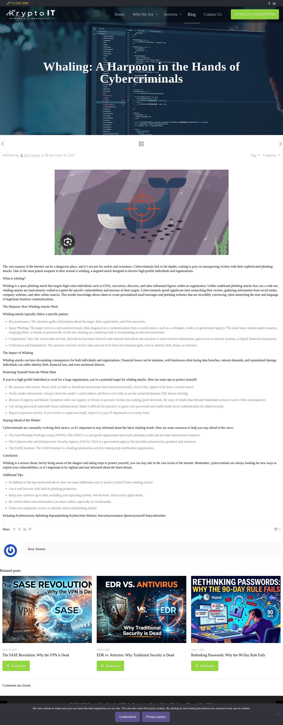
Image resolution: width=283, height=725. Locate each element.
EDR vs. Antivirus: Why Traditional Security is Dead (135, 655)
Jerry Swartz (32, 155)
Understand (127, 717)
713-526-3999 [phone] (19, 3)
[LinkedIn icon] (274, 3)
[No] (278, 714)
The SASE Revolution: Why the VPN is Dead (35, 655)
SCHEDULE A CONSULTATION (255, 14)
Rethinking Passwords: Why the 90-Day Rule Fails (228, 655)
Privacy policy (156, 717)
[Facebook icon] (269, 3)
